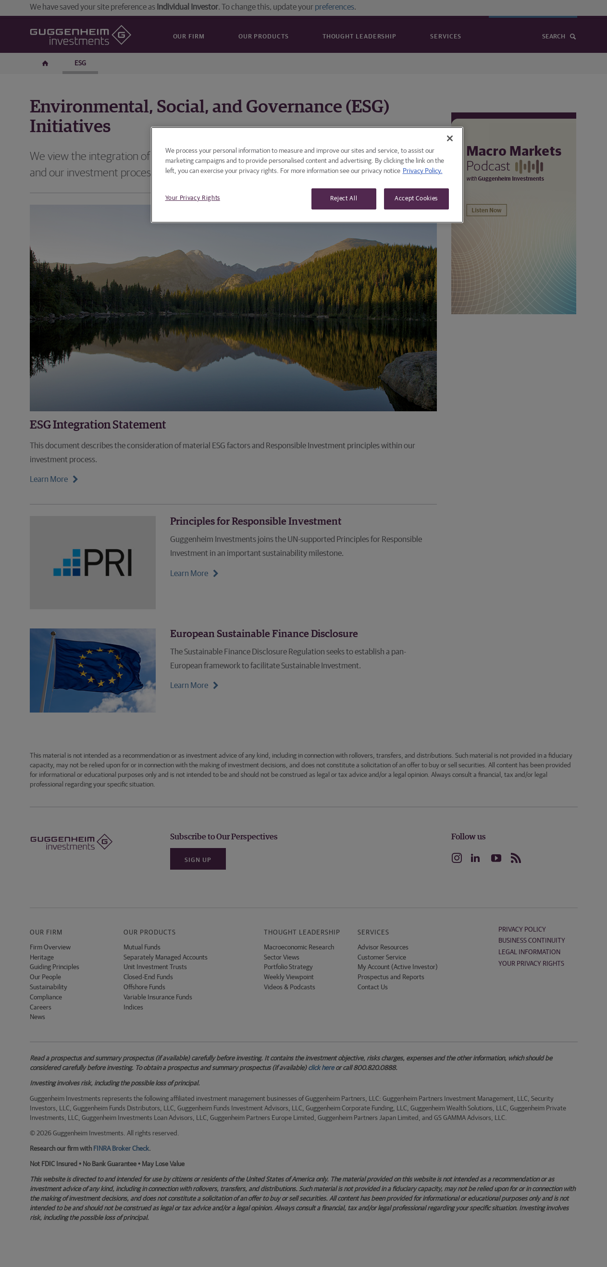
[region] (307, 175)
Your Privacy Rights (192, 198)
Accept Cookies (416, 199)
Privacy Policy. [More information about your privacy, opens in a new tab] (423, 171)
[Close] (449, 138)
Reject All (344, 199)
